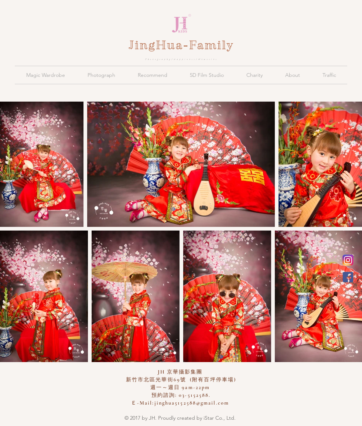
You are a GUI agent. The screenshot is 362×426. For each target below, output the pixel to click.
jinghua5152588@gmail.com (191, 403)
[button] (45, 75)
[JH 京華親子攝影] (348, 277)
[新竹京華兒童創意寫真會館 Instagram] (348, 260)
